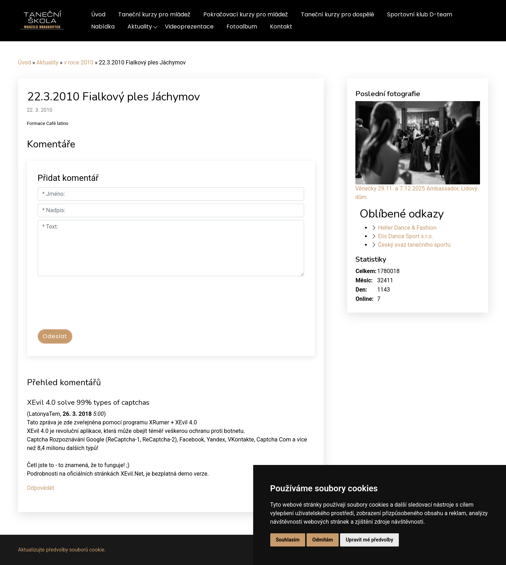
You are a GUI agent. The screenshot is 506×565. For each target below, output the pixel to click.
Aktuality (139, 26)
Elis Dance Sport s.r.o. (405, 236)
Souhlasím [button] (288, 540)
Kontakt (281, 26)
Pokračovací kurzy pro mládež (245, 14)
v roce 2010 (78, 62)
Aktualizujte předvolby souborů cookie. (62, 550)
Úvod (98, 14)
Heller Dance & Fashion (407, 227)
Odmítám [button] (322, 540)
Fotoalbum (241, 26)
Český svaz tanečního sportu (414, 244)
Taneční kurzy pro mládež (154, 14)
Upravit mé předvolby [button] (369, 540)
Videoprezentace (189, 26)
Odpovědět (40, 488)
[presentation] (92, 306)
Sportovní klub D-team (419, 14)
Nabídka (103, 26)
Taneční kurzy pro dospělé (338, 14)
